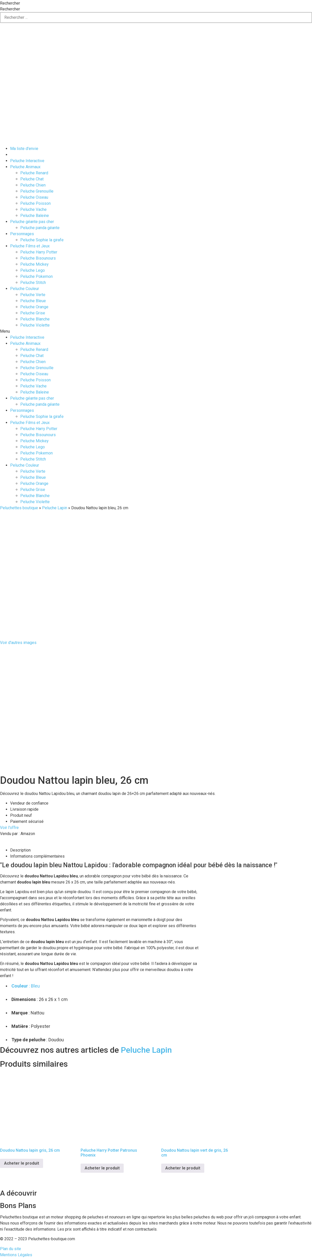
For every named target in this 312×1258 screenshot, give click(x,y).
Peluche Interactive (27, 160)
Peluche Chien (33, 185)
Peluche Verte (32, 294)
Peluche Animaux (25, 166)
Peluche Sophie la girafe (42, 239)
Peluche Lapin (54, 507)
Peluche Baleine (34, 215)
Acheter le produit (21, 1163)
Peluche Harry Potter (38, 252)
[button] (156, 331)
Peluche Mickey (34, 264)
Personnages (22, 233)
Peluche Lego (32, 270)
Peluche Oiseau (34, 197)
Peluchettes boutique (19, 507)
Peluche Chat (32, 179)
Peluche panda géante (40, 227)
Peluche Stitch (33, 282)
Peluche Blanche (35, 319)
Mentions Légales (16, 1254)
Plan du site (10, 1248)
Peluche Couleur (24, 288)
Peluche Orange (34, 306)
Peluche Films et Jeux (30, 246)
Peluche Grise (32, 313)
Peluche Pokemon (36, 276)
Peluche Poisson (35, 203)
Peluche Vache (33, 209)
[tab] (161, 850)
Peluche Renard (34, 173)
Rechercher (10, 3)
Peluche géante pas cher (32, 221)
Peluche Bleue (33, 300)
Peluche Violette (35, 325)
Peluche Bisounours (38, 258)
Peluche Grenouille (36, 191)
